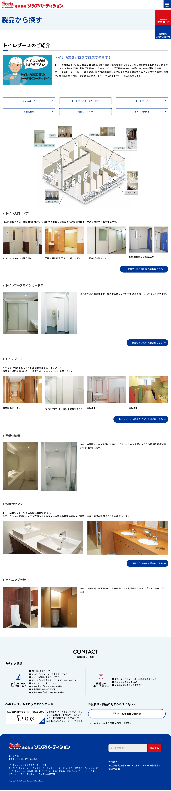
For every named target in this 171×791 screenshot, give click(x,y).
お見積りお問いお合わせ (163, 36)
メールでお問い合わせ (129, 715)
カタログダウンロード (163, 20)
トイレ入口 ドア (29, 100)
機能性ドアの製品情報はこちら (147, 343)
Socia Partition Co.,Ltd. (25, 782)
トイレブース (142, 100)
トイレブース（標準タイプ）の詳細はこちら (140, 419)
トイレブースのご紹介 (32, 4)
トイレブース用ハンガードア (85, 100)
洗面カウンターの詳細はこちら (147, 564)
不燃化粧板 (29, 111)
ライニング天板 (142, 111)
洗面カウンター (85, 111)
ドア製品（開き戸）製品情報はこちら (143, 269)
